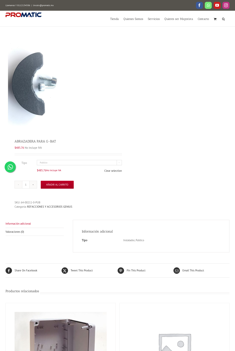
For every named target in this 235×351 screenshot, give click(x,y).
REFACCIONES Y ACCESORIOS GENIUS (49, 206)
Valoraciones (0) (15, 231)
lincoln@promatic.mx (43, 5)
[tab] (35, 224)
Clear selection (113, 170)
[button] (223, 18)
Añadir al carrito (57, 184)
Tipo (24, 163)
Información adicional (18, 223)
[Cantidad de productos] (25, 184)
